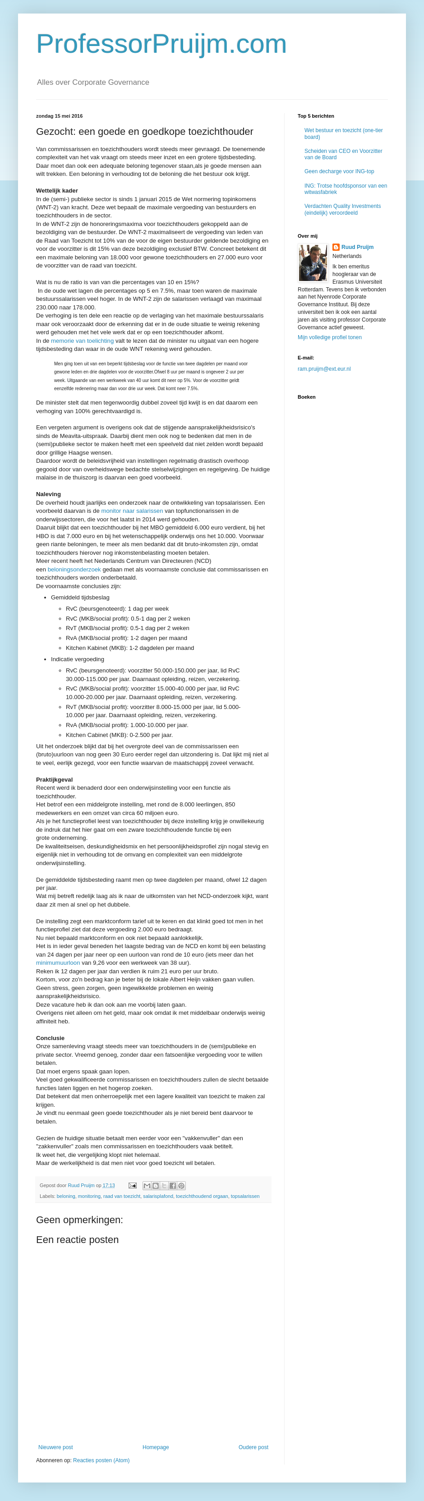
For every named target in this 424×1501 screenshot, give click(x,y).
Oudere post (253, 1447)
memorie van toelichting (82, 340)
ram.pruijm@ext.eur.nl (324, 369)
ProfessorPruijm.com (161, 43)
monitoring (89, 1196)
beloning (66, 1196)
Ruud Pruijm (357, 247)
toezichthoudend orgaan (202, 1196)
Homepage (156, 1447)
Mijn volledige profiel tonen (330, 337)
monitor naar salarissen (132, 510)
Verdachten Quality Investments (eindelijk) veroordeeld (342, 209)
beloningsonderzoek (74, 569)
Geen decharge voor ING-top (339, 171)
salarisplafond (158, 1196)
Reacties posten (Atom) (101, 1460)
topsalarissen (245, 1196)
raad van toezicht (121, 1196)
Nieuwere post (55, 1447)
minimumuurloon (58, 962)
